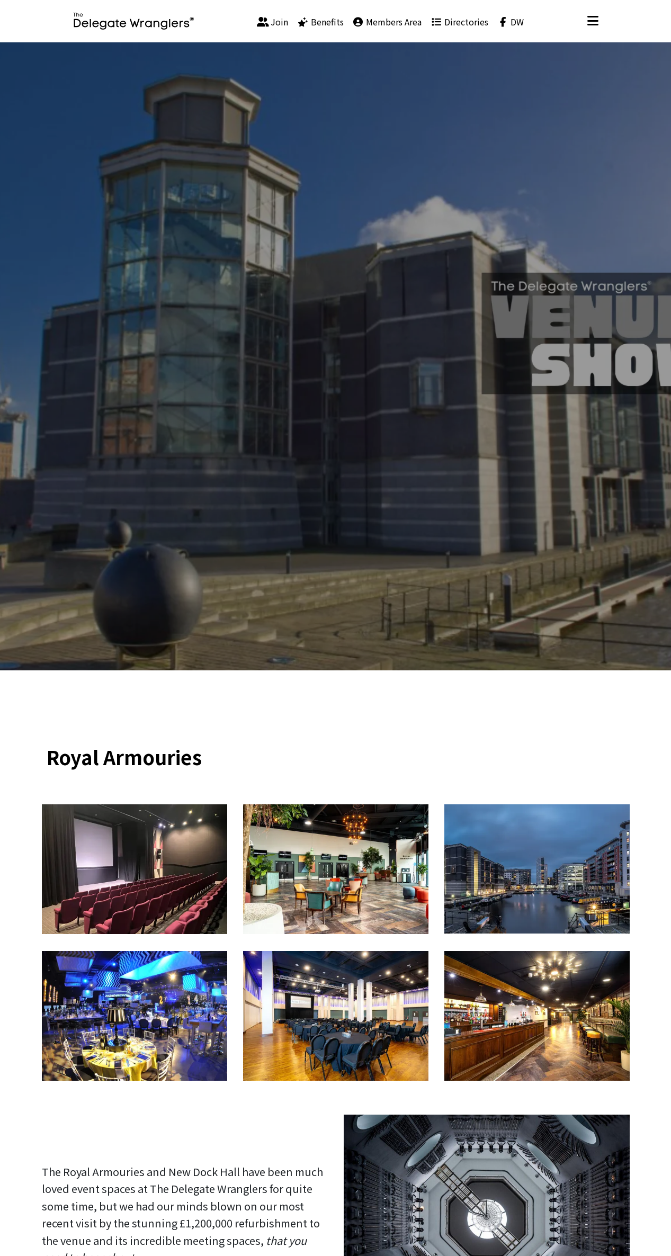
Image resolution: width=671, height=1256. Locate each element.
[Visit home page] (133, 21)
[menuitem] (273, 21)
